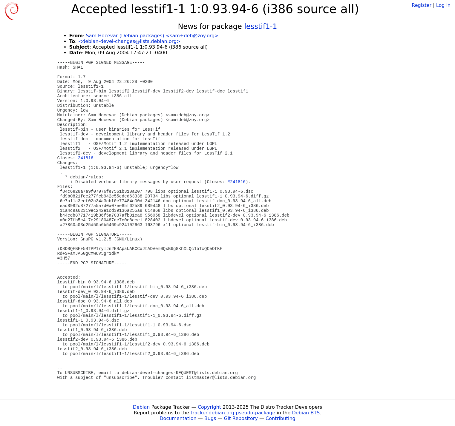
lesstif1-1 (260, 26)
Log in (443, 5)
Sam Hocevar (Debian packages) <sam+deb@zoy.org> (152, 35)
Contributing (280, 418)
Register (421, 5)
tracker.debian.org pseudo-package (233, 413)
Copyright (209, 407)
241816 (86, 158)
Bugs (210, 418)
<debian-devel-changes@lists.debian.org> (129, 41)
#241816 (236, 182)
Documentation (178, 418)
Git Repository (241, 418)
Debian (141, 407)
